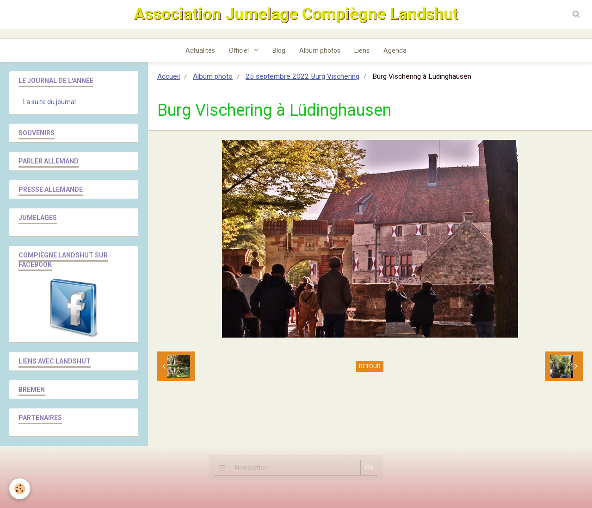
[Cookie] (19, 488)
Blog (278, 50)
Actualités (200, 50)
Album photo (213, 76)
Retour (370, 366)
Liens (362, 50)
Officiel (239, 50)
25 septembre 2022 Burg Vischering (302, 76)
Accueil (168, 76)
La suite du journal (49, 102)
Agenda (395, 50)
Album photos (319, 50)
